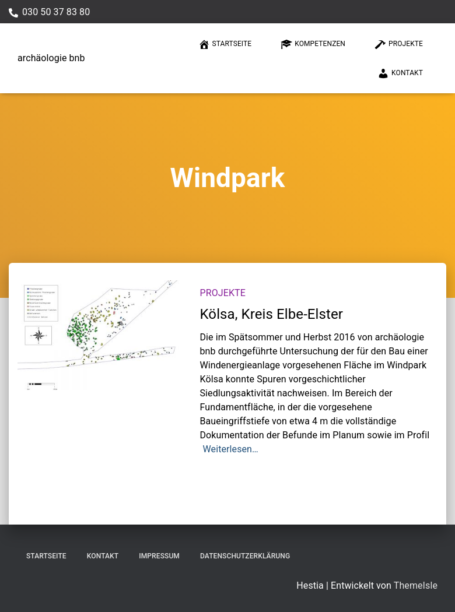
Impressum (159, 556)
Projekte (398, 44)
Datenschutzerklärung (245, 556)
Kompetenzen (313, 44)
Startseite (225, 44)
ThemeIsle (416, 585)
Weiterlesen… (230, 449)
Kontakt (400, 73)
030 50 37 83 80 (56, 11)
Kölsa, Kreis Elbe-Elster (272, 314)
